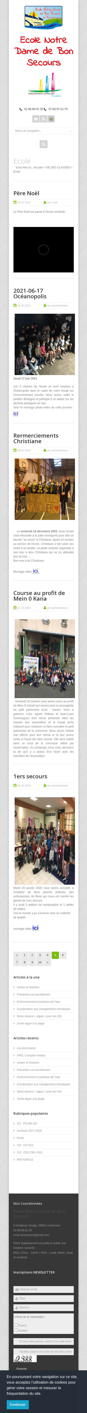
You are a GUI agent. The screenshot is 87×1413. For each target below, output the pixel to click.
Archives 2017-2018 (29, 1130)
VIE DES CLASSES (57, 167)
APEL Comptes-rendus (31, 1055)
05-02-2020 (24, 785)
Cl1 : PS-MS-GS (27, 1123)
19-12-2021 (24, 202)
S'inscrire (21, 1368)
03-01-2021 (24, 450)
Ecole (20, 1138)
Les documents (26, 1048)
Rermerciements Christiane (35, 438)
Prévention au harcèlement (33, 994)
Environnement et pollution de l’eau (38, 1001)
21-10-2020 (24, 607)
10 (39, 962)
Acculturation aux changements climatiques (44, 1009)
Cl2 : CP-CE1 (25, 1145)
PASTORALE (25, 1159)
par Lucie (52, 202)
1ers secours (30, 776)
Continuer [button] (18, 1404)
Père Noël (26, 193)
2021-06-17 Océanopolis (30, 293)
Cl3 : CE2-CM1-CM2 (29, 1152)
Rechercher (44, 144)
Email (35, 118)
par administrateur (57, 305)
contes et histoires (28, 987)
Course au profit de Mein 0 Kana (39, 595)
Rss (43, 118)
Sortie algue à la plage (31, 1023)
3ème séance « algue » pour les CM (39, 1016)
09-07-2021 (24, 305)
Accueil (37, 167)
